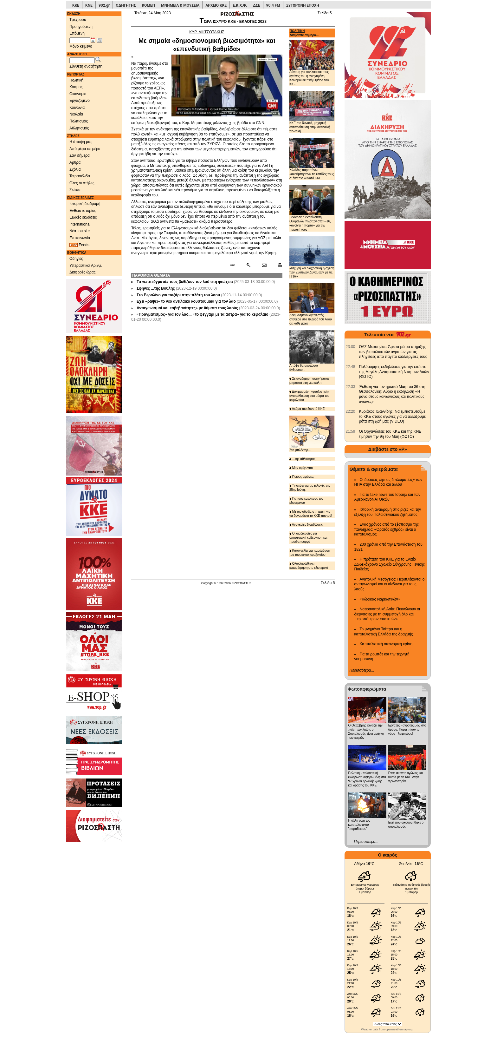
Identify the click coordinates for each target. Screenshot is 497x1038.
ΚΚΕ (75, 5)
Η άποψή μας (80, 142)
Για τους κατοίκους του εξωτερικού (306, 500)
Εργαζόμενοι (80, 100)
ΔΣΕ (256, 5)
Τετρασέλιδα (79, 176)
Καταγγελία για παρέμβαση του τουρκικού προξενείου (309, 552)
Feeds (79, 245)
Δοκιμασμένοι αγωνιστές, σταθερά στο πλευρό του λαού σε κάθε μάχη (311, 304)
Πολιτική (76, 80)
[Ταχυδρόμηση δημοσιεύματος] (264, 265)
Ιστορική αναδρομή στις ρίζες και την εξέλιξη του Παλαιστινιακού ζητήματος (387, 512)
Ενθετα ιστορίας (82, 210)
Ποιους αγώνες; (301, 476)
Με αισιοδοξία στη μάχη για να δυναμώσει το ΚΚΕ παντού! (310, 513)
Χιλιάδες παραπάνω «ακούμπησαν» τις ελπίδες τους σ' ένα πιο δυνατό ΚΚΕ (311, 159)
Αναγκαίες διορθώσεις (306, 524)
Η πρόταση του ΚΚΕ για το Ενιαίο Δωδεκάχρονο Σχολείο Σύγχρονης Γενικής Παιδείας (389, 564)
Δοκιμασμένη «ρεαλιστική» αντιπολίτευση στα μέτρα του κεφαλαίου (309, 396)
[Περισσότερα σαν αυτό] (248, 265)
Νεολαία (76, 114)
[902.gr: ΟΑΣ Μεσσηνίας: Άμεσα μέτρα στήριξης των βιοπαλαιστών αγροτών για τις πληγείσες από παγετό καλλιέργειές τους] (350, 347)
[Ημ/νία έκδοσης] (79, 40)
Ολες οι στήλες (81, 183)
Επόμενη (77, 33)
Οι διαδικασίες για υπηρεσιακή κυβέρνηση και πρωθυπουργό (308, 537)
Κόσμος (75, 87)
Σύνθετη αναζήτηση (85, 66)
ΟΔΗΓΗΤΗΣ (126, 5)
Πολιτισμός (78, 121)
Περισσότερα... (362, 670)
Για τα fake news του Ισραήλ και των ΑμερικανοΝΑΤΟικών (387, 497)
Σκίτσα (75, 189)
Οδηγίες (76, 258)
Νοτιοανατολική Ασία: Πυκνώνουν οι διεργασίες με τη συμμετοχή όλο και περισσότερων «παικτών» (387, 614)
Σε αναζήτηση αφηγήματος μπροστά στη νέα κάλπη (309, 380)
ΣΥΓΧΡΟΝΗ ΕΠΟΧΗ (302, 5)
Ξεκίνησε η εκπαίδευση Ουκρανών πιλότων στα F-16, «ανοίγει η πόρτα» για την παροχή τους (311, 208)
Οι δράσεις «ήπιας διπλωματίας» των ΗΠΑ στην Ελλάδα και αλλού (388, 482)
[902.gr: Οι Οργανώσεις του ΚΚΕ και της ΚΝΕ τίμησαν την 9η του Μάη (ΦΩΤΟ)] (350, 431)
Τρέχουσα (77, 19)
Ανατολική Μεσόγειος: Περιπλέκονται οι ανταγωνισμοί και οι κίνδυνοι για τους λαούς (390, 584)
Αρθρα (75, 162)
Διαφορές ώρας (82, 272)
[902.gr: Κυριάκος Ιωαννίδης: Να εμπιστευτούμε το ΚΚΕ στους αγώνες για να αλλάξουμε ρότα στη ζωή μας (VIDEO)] (350, 411)
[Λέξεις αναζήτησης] (82, 60)
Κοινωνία (77, 107)
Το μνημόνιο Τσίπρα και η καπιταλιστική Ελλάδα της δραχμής (383, 631)
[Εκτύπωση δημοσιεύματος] (277, 265)
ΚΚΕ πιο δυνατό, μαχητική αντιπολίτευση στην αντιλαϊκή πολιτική (311, 112)
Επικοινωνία (79, 238)
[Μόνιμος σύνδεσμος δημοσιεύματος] (235, 265)
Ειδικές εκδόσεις (83, 217)
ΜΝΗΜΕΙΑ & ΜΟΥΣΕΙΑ (180, 5)
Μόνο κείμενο (80, 46)
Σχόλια (75, 169)
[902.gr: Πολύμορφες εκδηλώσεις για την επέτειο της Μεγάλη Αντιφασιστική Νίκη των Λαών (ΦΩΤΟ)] (350, 367)
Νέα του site (79, 231)
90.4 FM (273, 5)
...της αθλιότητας (302, 459)
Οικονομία (78, 94)
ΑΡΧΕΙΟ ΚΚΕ (216, 5)
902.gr (104, 5)
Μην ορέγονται (301, 468)
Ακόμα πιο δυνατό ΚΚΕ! (307, 409)
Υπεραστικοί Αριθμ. (85, 265)
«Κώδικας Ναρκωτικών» (380, 599)
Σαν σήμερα (79, 155)
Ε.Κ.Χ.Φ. (240, 5)
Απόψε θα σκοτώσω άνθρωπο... (311, 350)
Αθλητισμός (79, 128)
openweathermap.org (398, 1029)
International (79, 224)
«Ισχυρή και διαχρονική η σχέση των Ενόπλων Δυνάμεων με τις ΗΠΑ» (311, 257)
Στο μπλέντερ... (311, 434)
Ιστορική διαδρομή (84, 203)
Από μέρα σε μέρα (84, 149)
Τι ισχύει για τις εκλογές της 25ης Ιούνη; (309, 487)
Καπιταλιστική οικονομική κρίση (386, 644)
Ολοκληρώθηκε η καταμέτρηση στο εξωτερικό (308, 565)
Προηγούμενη (81, 26)
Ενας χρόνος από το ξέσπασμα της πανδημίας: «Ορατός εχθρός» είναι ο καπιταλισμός (386, 529)
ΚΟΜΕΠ (148, 5)
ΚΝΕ (89, 5)
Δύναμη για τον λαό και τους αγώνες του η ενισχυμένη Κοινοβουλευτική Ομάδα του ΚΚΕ (311, 63)
